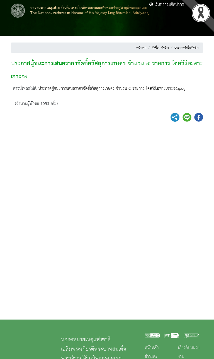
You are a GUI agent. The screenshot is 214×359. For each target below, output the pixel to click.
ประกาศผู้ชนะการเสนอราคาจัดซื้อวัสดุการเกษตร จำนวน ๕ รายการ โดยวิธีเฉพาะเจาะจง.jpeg (111, 89)
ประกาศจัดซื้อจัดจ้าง (186, 48)
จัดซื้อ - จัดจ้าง (160, 48)
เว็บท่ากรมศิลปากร (166, 5)
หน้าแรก (141, 48)
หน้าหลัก (152, 348)
